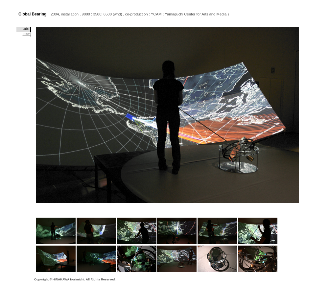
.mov (27, 34)
